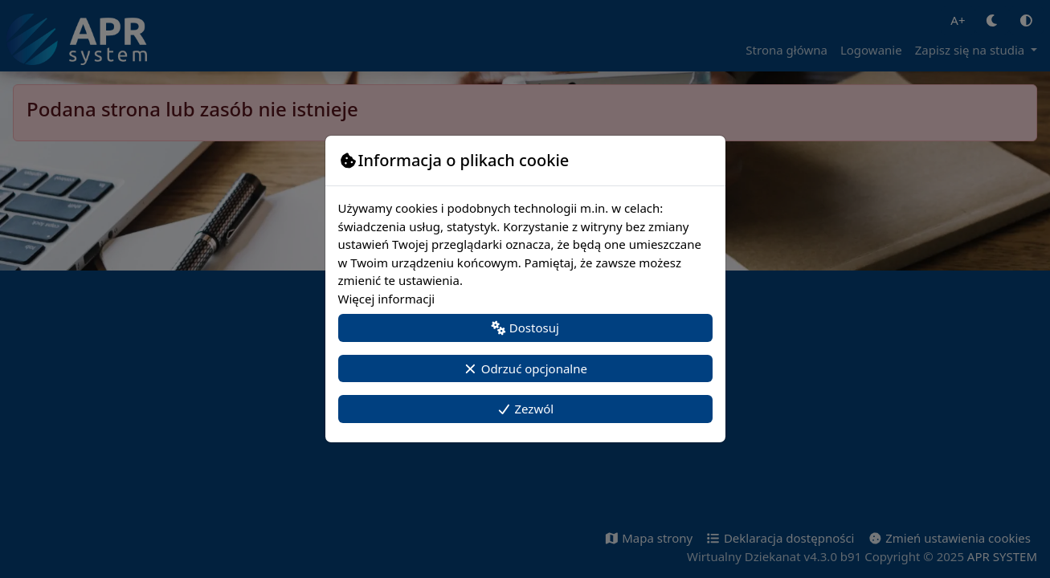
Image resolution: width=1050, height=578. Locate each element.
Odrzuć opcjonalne (525, 368)
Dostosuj (525, 328)
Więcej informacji (386, 299)
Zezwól (525, 409)
